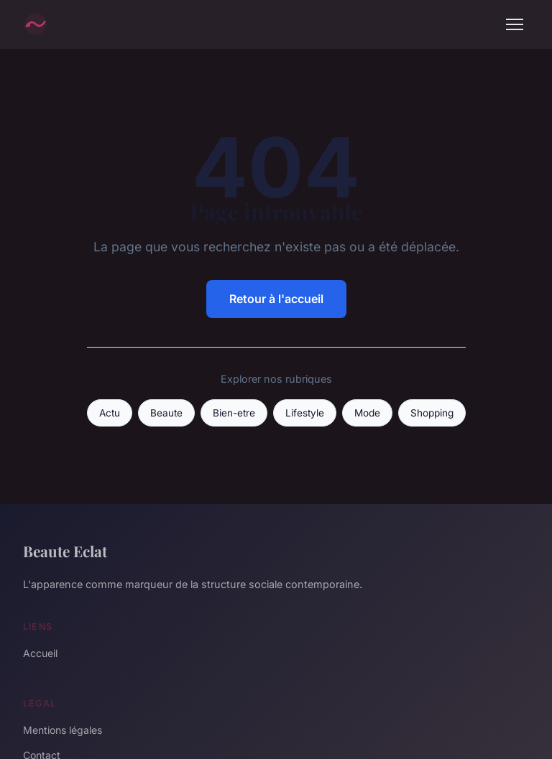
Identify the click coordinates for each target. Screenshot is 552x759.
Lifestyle (304, 413)
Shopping (432, 413)
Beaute (166, 413)
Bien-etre (234, 413)
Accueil (40, 653)
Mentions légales (62, 730)
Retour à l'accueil (276, 299)
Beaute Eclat (65, 551)
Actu (109, 413)
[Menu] (514, 24)
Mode (367, 413)
